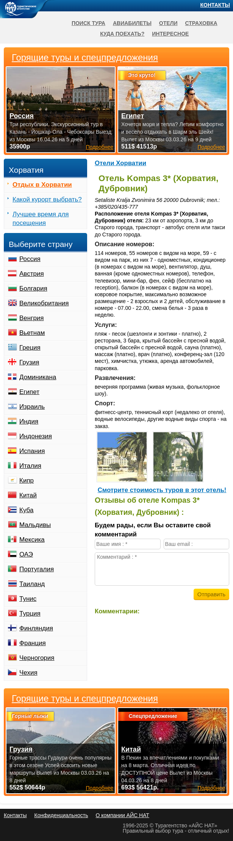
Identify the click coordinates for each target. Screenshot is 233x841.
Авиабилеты (132, 23)
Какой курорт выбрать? (47, 199)
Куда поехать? (122, 34)
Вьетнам (32, 332)
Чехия (28, 672)
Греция (30, 347)
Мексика (32, 539)
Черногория (37, 657)
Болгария (33, 288)
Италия (30, 465)
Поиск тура (88, 23)
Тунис (27, 598)
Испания (32, 451)
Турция (30, 613)
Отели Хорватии (120, 163)
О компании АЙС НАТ (122, 815)
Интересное (170, 34)
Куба (26, 510)
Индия (28, 421)
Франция (32, 643)
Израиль (32, 406)
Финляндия (36, 628)
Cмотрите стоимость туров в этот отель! (162, 490)
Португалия (36, 569)
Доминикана (37, 377)
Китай (28, 495)
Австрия (31, 273)
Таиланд (32, 584)
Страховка (201, 23)
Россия (30, 259)
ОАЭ (26, 554)
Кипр (26, 480)
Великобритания (44, 303)
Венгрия (31, 318)
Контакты (215, 5)
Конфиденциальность (61, 815)
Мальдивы (35, 524)
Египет (29, 391)
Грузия (29, 362)
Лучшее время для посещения (41, 219)
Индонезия (35, 436)
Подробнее (99, 788)
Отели (168, 23)
